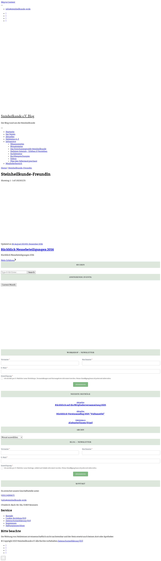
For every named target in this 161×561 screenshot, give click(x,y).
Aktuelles (10, 136)
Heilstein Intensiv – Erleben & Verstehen (28, 151)
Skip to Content (8, 2)
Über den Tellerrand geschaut (23, 161)
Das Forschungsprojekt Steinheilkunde (28, 149)
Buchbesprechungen (20, 156)
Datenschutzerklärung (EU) (18, 521)
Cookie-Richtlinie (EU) (16, 518)
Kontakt (9, 516)
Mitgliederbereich (14, 163)
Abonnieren (81, 384)
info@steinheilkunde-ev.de (18, 9)
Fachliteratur (16, 154)
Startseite (10, 132)
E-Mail (4, 368)
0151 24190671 (8, 495)
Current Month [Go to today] (9, 285)
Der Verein (10, 134)
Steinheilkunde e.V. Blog (17, 116)
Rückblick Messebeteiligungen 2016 (27, 249)
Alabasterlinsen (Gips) (80, 422)
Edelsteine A (80, 420)
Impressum (11, 523)
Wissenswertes (17, 144)
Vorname (5, 359)
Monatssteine (16, 146)
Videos (13, 158)
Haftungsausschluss (15, 525)
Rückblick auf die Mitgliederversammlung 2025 (80, 405)
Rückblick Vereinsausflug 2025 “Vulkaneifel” (80, 414)
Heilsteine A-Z (12, 139)
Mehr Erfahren (8, 260)
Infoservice (11, 141)
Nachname (87, 359)
